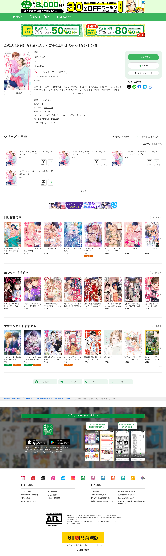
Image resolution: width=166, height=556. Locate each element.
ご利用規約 (95, 491)
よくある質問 (52, 495)
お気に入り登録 (122, 137)
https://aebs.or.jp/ (74, 523)
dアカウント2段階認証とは (100, 498)
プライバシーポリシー (98, 495)
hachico (47, 111)
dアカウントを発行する (73, 545)
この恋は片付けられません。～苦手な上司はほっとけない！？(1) (36, 152)
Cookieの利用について (126, 498)
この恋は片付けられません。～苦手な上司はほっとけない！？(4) (36, 172)
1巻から (146, 144)
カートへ (145, 65)
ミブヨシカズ (39, 57)
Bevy (44, 104)
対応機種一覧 (52, 491)
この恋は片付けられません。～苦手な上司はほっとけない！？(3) (142, 152)
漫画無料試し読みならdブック (13, 398)
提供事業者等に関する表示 (127, 491)
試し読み (19, 93)
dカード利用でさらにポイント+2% (46, 76)
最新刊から (157, 144)
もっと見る (155, 217)
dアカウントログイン (28, 501)
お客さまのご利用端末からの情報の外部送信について (131, 502)
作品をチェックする (145, 73)
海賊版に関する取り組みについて (102, 501)
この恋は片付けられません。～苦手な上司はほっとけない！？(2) (89, 152)
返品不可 (37, 80)
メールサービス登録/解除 (29, 495)
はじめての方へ (26, 491)
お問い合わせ (25, 498)
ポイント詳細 (57, 72)
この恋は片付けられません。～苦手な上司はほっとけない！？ (69, 115)
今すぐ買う (145, 57)
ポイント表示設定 (54, 498)
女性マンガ (48, 108)
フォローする (47, 57)
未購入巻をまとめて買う (150, 137)
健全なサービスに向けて (126, 495)
